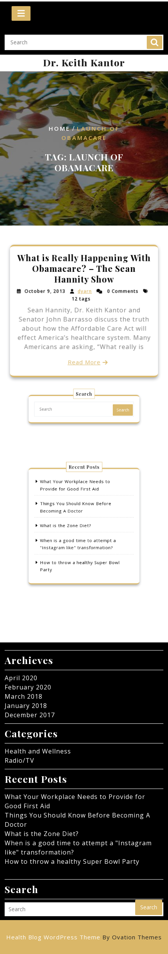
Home (59, 129)
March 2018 (23, 696)
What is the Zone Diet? (68, 525)
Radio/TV (19, 760)
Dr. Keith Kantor (84, 62)
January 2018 (26, 705)
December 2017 (30, 715)
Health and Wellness (38, 751)
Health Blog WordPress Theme (84, 937)
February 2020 (28, 687)
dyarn (85, 291)
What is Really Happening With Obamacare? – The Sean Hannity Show (84, 269)
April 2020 (21, 678)
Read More (84, 362)
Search (154, 37)
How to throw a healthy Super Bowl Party (72, 861)
